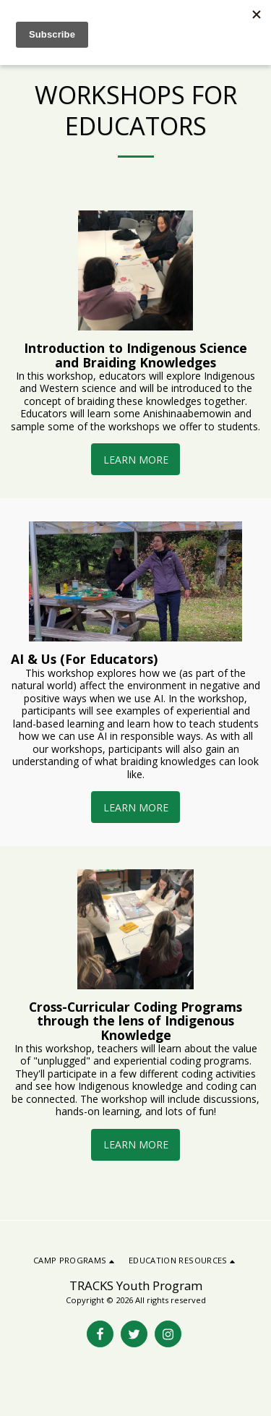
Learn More (135, 459)
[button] (75, 1260)
